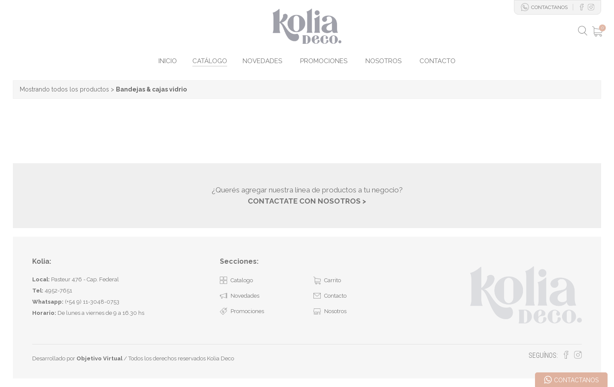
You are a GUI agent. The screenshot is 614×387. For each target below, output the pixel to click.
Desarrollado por (77, 358)
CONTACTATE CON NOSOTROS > (307, 201)
